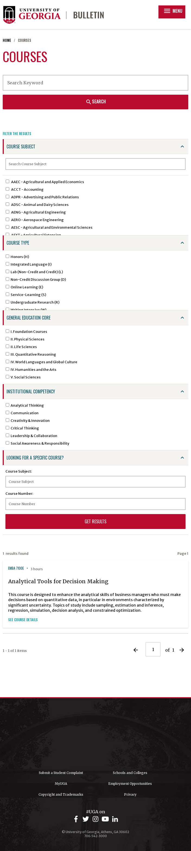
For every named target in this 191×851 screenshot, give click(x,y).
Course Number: (19, 493)
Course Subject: (18, 471)
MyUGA (61, 784)
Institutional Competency (31, 391)
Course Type (18, 243)
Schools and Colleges (130, 773)
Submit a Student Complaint (61, 773)
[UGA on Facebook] (77, 819)
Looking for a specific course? (35, 457)
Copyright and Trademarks (61, 794)
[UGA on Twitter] (86, 819)
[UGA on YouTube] (106, 819)
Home (7, 40)
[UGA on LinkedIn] (115, 819)
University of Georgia (95, 734)
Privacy (130, 794)
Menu (172, 11)
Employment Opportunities (130, 784)
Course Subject (21, 146)
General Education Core (28, 317)
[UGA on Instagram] (96, 819)
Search (95, 101)
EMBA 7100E (16, 568)
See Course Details (23, 619)
